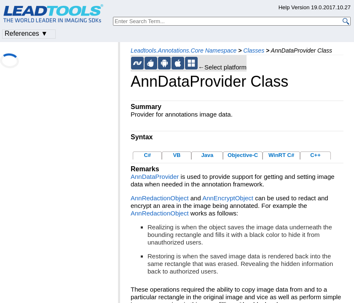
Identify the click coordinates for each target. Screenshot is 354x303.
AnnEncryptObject (227, 198)
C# (147, 155)
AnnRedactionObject (160, 198)
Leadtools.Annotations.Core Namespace (183, 50)
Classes (253, 50)
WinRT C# (281, 155)
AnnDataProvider (155, 176)
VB (176, 155)
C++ (315, 155)
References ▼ (26, 33)
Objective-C (243, 155)
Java (207, 155)
